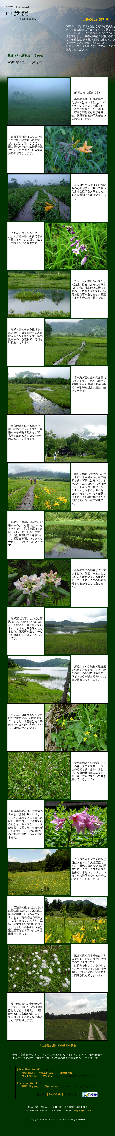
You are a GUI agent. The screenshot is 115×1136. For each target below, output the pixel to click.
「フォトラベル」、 (30, 1076)
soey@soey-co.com (82, 1110)
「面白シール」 (51, 1086)
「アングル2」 (47, 1076)
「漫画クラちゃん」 (30, 1086)
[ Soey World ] (55, 1094)
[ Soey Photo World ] (28, 1069)
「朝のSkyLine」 (46, 1072)
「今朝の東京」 (28, 1072)
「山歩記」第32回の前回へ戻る (57, 1045)
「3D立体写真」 (66, 1072)
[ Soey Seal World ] (27, 1083)
